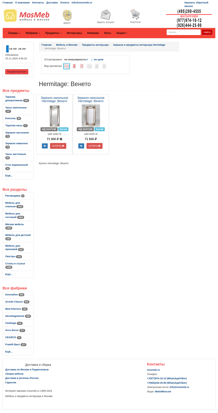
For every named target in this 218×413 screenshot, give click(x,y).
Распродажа (15, 195)
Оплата (64, 2)
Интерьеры (74, 33)
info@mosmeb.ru (82, 2)
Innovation (14, 294)
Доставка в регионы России (21, 378)
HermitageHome (18, 316)
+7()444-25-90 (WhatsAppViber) (167, 382)
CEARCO (13, 337)
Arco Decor (15, 330)
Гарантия (10, 382)
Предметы (53, 33)
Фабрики (33, 33)
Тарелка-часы (16, 125)
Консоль (13, 118)
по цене (97, 59)
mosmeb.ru (153, 370)
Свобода (14, 323)
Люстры (13, 256)
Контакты (38, 2)
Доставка (52, 2)
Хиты (107, 33)
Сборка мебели (14, 373)
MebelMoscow (163, 391)
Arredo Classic (17, 301)
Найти (207, 32)
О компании (22, 2)
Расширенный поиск (16, 72)
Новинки (93, 33)
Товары (14, 33)
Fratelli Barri (15, 344)
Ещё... (9, 175)
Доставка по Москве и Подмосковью (27, 369)
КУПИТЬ (58, 146)
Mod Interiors (16, 308)
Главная (8, 2)
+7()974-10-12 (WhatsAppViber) (167, 378)
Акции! (121, 33)
